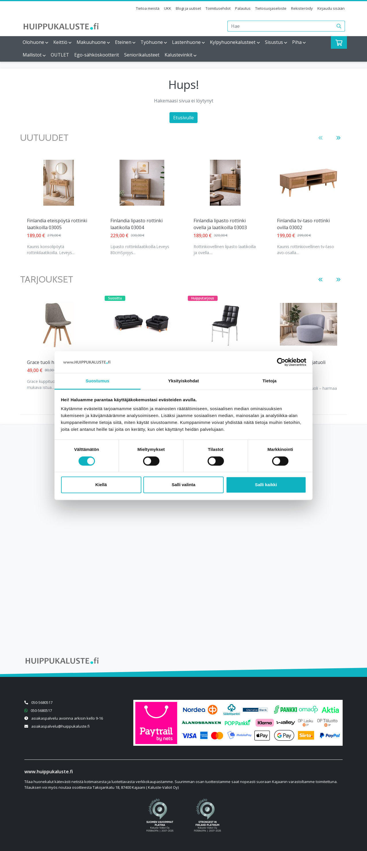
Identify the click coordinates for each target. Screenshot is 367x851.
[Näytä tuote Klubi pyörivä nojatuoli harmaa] (308, 324)
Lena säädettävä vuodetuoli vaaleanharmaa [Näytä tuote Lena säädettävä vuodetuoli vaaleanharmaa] (306, 224)
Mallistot (32, 55)
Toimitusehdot (218, 8)
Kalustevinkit (178, 55)
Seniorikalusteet (141, 55)
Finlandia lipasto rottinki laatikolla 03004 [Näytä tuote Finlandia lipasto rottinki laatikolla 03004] (53, 224)
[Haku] (339, 26)
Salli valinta (184, 484)
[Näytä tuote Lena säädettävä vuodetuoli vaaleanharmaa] (308, 183)
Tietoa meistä (147, 8)
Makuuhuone (91, 42)
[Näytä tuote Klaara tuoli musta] (225, 324)
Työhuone (151, 42)
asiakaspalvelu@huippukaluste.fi (60, 726)
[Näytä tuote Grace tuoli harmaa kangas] (58, 324)
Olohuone (33, 42)
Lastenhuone (186, 42)
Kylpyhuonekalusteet (232, 42)
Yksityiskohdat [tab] (183, 381)
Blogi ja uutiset (188, 8)
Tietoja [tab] (270, 381)
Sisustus (274, 42)
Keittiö (60, 42)
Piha (297, 42)
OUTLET (60, 55)
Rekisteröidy (302, 8)
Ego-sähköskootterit (96, 55)
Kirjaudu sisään (331, 8)
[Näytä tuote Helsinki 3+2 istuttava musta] (142, 324)
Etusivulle (183, 117)
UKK (167, 8)
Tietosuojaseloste (270, 8)
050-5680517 (41, 702)
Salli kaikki (266, 484)
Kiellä (101, 484)
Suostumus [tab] (98, 381)
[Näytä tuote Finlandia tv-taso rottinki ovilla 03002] (225, 183)
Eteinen (123, 42)
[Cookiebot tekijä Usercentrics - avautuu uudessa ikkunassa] (281, 362)
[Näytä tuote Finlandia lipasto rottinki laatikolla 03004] (58, 183)
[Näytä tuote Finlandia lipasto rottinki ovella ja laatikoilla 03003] (141, 183)
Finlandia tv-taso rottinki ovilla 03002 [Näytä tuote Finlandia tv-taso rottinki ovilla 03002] (220, 224)
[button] (320, 138)
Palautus (243, 8)
